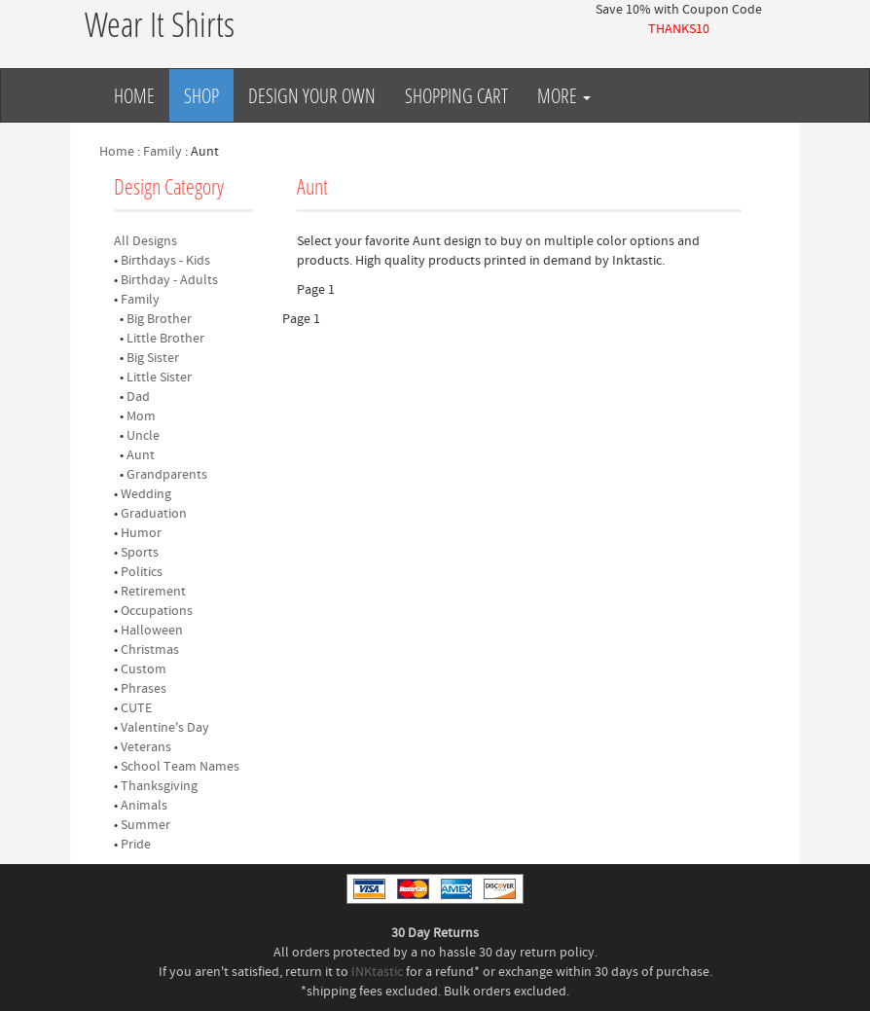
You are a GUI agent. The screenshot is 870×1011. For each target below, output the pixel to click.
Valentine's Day (165, 728)
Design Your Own (312, 95)
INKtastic (377, 972)
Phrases (143, 689)
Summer (145, 825)
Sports (140, 552)
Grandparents (167, 475)
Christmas (150, 650)
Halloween (152, 630)
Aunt (141, 455)
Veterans (146, 747)
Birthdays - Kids (165, 261)
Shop (201, 95)
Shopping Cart (456, 95)
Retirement (153, 591)
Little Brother (165, 338)
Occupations (157, 611)
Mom (141, 416)
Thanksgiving (159, 786)
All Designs (145, 241)
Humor (141, 533)
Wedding (146, 494)
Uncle (143, 436)
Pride (136, 844)
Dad (138, 397)
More (564, 95)
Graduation (154, 514)
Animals (144, 805)
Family (162, 152)
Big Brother (159, 319)
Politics (142, 572)
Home (134, 95)
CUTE (136, 708)
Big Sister (153, 358)
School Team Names (180, 767)
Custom (143, 669)
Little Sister (159, 377)
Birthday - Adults (169, 280)
